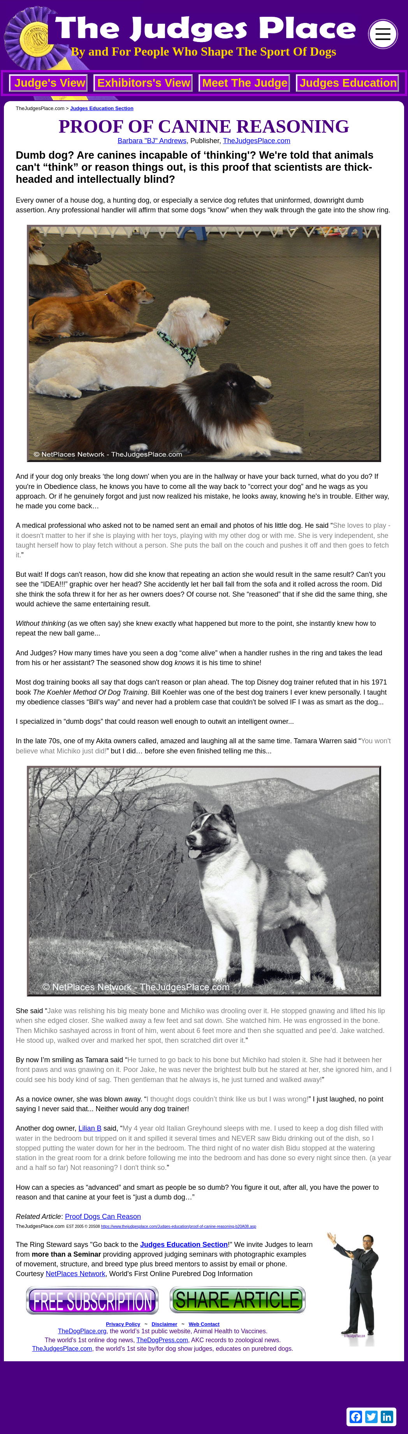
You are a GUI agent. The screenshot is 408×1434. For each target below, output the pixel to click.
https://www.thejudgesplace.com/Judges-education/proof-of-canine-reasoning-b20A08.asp (178, 1226)
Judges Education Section (102, 108)
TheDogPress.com (162, 1340)
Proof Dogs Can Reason (103, 1216)
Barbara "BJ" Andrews (152, 141)
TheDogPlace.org (82, 1331)
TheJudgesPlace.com (256, 141)
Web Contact (204, 1324)
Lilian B (90, 1128)
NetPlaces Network (76, 1274)
